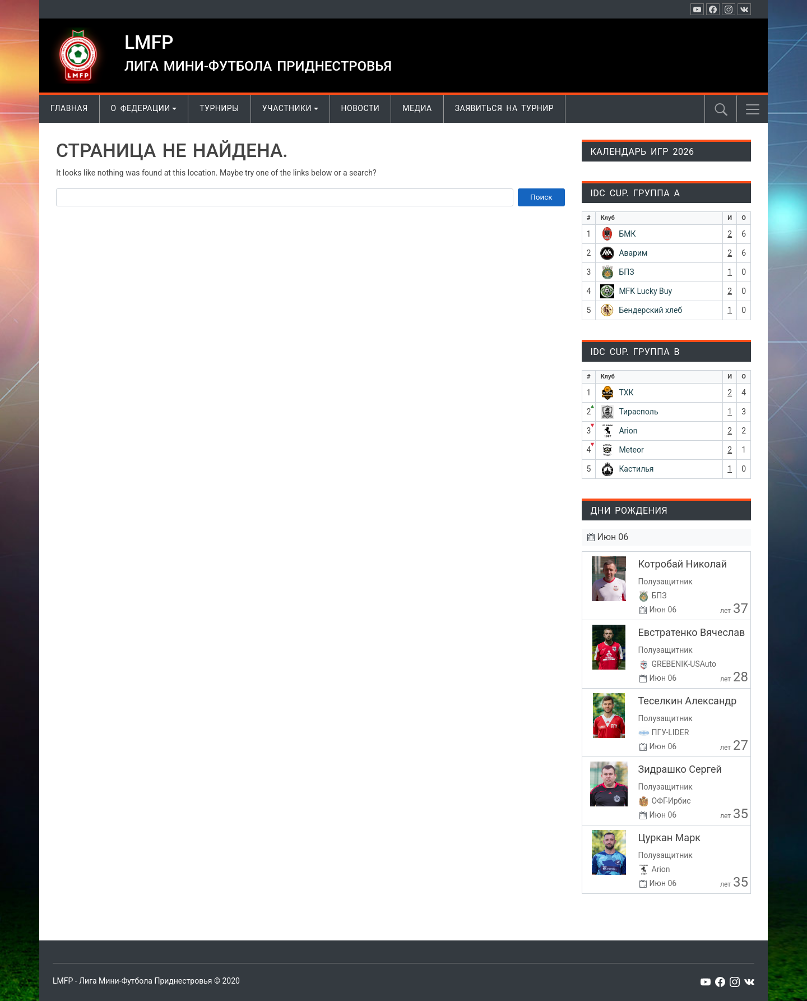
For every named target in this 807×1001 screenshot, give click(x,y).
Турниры (219, 108)
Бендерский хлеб (650, 310)
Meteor (631, 449)
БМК (627, 233)
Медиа (417, 108)
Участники (287, 108)
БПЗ (626, 271)
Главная (69, 108)
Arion (628, 430)
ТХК (626, 392)
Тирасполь (638, 411)
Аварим (633, 252)
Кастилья (636, 468)
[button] (752, 109)
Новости (360, 108)
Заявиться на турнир (504, 108)
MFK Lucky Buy (645, 291)
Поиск (541, 196)
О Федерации (140, 108)
